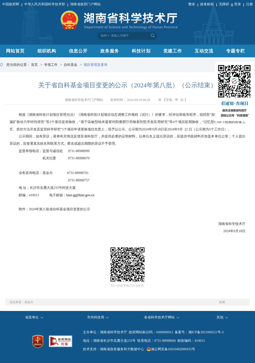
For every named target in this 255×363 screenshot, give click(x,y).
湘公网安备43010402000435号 (173, 349)
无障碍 (224, 4)
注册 (249, 4)
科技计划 (141, 51)
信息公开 (78, 51)
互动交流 (204, 51)
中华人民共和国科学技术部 (44, 4)
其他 (220, 317)
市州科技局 (95, 317)
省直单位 (32, 317)
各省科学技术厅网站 (159, 317)
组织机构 (46, 51)
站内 (104, 35)
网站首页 (15, 51)
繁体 (191, 4)
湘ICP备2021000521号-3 (206, 332)
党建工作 (172, 51)
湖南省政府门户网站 (85, 4)
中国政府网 (10, 4)
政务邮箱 (207, 4)
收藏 (222, 302)
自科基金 (70, 64)
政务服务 (109, 51)
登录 (237, 4)
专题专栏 (235, 51)
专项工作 (51, 64)
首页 (34, 64)
